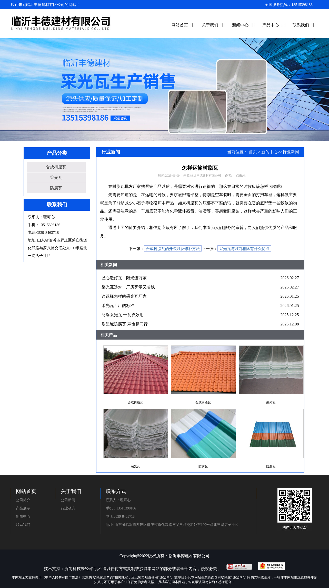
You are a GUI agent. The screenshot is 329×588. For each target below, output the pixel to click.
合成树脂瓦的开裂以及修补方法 (173, 249)
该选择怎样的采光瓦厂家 (124, 296)
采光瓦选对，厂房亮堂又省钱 (128, 287)
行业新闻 (291, 152)
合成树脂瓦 (56, 167)
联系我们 (301, 25)
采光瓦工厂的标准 (118, 305)
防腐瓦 (56, 188)
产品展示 (23, 508)
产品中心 (270, 25)
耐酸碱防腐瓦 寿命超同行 (125, 324)
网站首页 (180, 25)
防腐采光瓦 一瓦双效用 (123, 315)
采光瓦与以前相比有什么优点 (244, 249)
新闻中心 (240, 25)
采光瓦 (56, 177)
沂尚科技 (72, 568)
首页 (253, 152)
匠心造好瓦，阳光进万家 (124, 278)
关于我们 (210, 25)
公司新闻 (68, 500)
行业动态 (68, 508)
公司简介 (23, 500)
